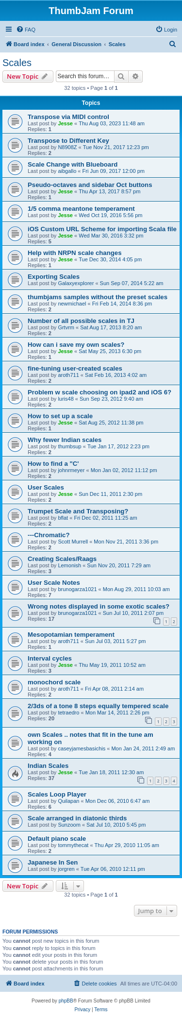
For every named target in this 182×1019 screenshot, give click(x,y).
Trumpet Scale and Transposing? (78, 511)
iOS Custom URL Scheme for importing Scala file (102, 229)
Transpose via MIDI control (68, 116)
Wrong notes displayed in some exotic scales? (98, 606)
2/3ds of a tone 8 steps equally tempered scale (98, 706)
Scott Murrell (73, 541)
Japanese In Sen (53, 862)
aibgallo (67, 171)
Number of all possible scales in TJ (81, 320)
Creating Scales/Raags (62, 558)
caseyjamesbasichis (81, 748)
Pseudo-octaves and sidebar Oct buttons (90, 184)
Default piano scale (57, 838)
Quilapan (68, 801)
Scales (17, 62)
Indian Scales (48, 765)
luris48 (65, 399)
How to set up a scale (60, 416)
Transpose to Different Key (68, 140)
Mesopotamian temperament (71, 634)
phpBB (66, 1000)
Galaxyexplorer (76, 283)
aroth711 (68, 375)
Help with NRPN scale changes (74, 252)
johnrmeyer (71, 470)
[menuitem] (25, 29)
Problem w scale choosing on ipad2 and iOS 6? (99, 392)
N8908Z (67, 147)
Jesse (65, 123)
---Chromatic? (48, 535)
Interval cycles (50, 658)
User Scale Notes (54, 582)
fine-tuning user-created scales (75, 368)
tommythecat (73, 845)
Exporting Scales (54, 276)
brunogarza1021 (77, 589)
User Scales (46, 487)
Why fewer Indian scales (64, 439)
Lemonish (69, 565)
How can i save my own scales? (76, 344)
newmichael (72, 303)
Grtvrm (66, 327)
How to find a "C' (53, 463)
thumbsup (69, 446)
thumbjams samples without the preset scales (97, 297)
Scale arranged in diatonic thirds (77, 818)
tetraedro (68, 712)
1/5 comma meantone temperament (81, 208)
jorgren (66, 869)
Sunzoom (69, 825)
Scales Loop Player (57, 794)
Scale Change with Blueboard (72, 164)
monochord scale (54, 682)
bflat (63, 518)
